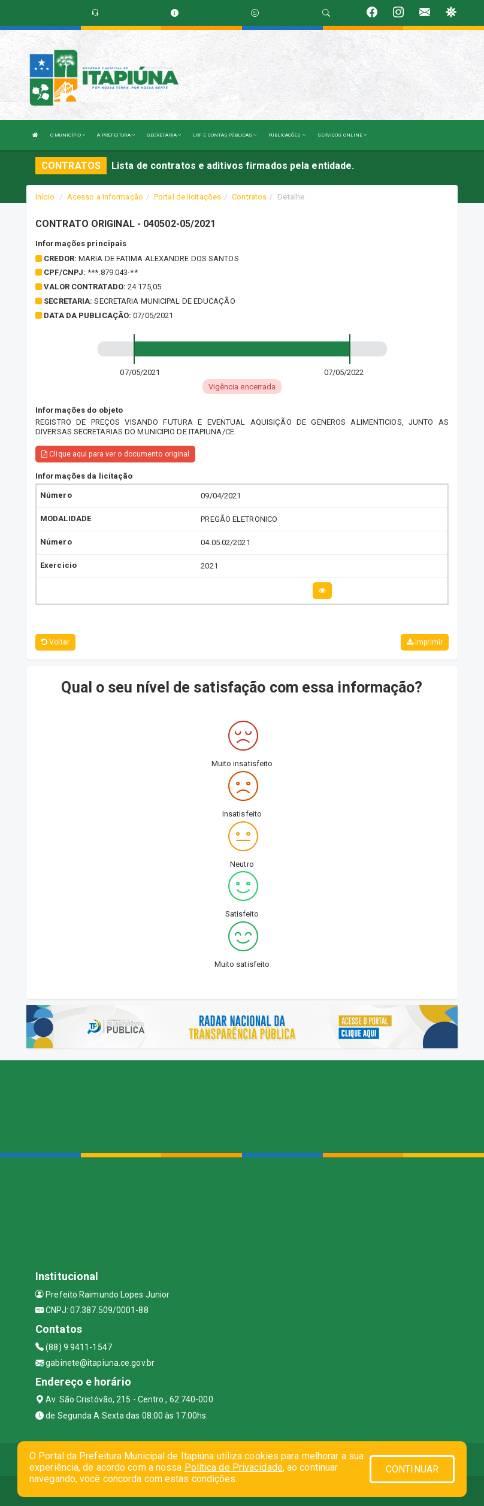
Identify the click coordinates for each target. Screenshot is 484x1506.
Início (45, 196)
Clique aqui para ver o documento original (115, 454)
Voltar (55, 642)
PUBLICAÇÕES (286, 135)
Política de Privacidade (233, 1467)
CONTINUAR (412, 1469)
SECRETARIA (164, 135)
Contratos (249, 196)
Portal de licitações (187, 196)
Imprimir (425, 642)
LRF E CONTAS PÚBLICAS (224, 135)
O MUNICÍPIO (67, 135)
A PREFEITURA (115, 135)
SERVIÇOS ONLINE (342, 135)
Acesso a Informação (105, 196)
